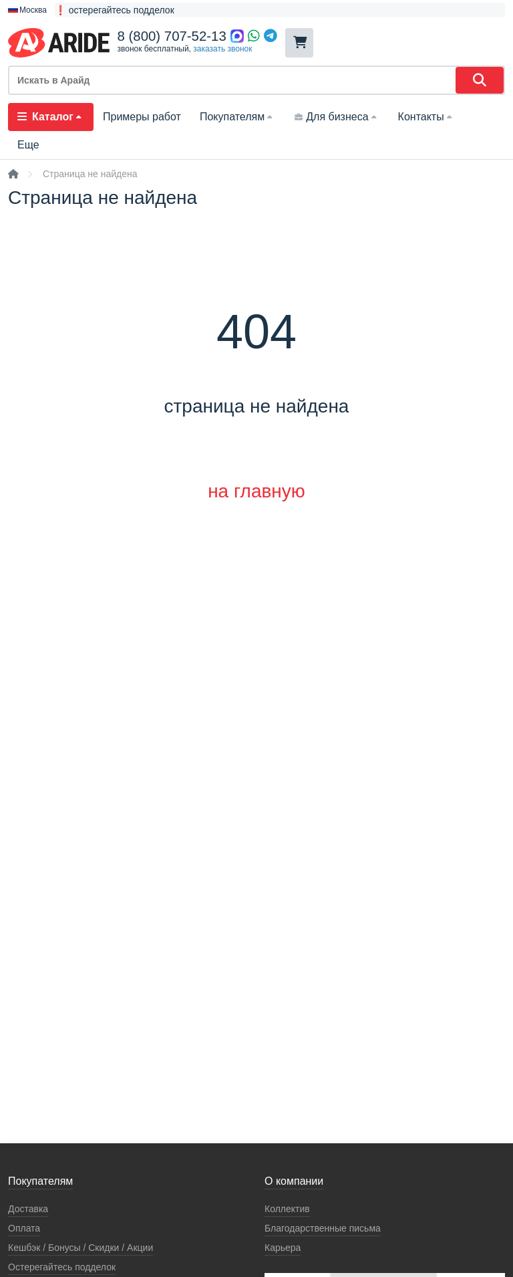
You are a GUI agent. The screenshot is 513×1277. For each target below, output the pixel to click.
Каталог (50, 116)
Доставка (28, 1208)
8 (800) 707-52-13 (172, 36)
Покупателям (237, 116)
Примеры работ (142, 116)
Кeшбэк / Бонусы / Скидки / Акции (80, 1247)
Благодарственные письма (323, 1228)
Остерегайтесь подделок (62, 1267)
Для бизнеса (336, 116)
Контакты (426, 116)
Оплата (24, 1228)
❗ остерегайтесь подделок (114, 10)
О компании (294, 1181)
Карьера (283, 1247)
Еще (28, 144)
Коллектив (287, 1208)
